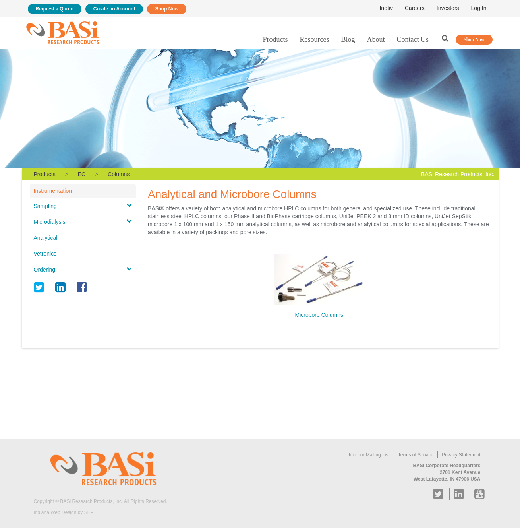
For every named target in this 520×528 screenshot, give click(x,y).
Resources (314, 39)
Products (275, 39)
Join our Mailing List (369, 455)
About (376, 39)
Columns (119, 174)
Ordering (44, 269)
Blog (348, 39)
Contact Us (413, 39)
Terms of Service (415, 455)
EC (81, 174)
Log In (479, 8)
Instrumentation (53, 191)
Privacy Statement (461, 455)
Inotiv (385, 8)
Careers (415, 8)
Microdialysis (50, 222)
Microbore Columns (319, 315)
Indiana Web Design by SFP (64, 512)
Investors (448, 8)
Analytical (46, 238)
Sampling (45, 206)
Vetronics (45, 253)
